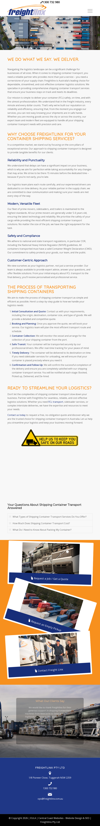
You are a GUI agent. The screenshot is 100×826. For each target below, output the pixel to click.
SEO (87, 818)
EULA (33, 818)
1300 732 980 (51, 2)
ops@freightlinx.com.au (50, 798)
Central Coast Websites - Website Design (60, 818)
